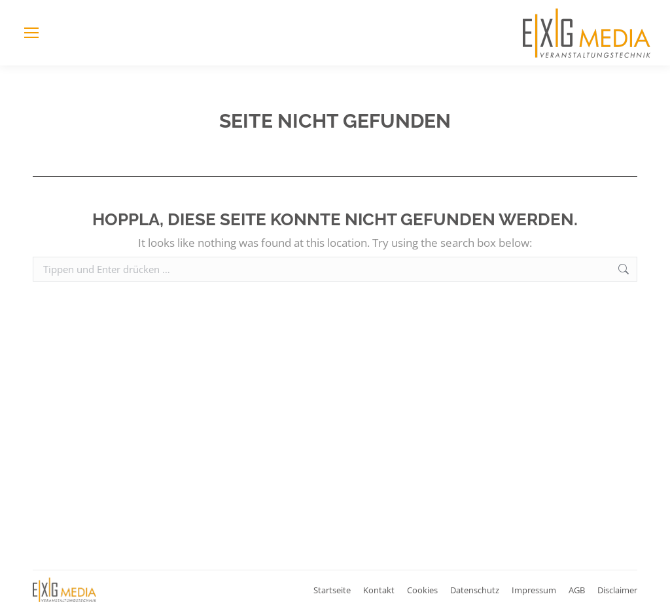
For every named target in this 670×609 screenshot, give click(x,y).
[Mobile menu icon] (31, 33)
